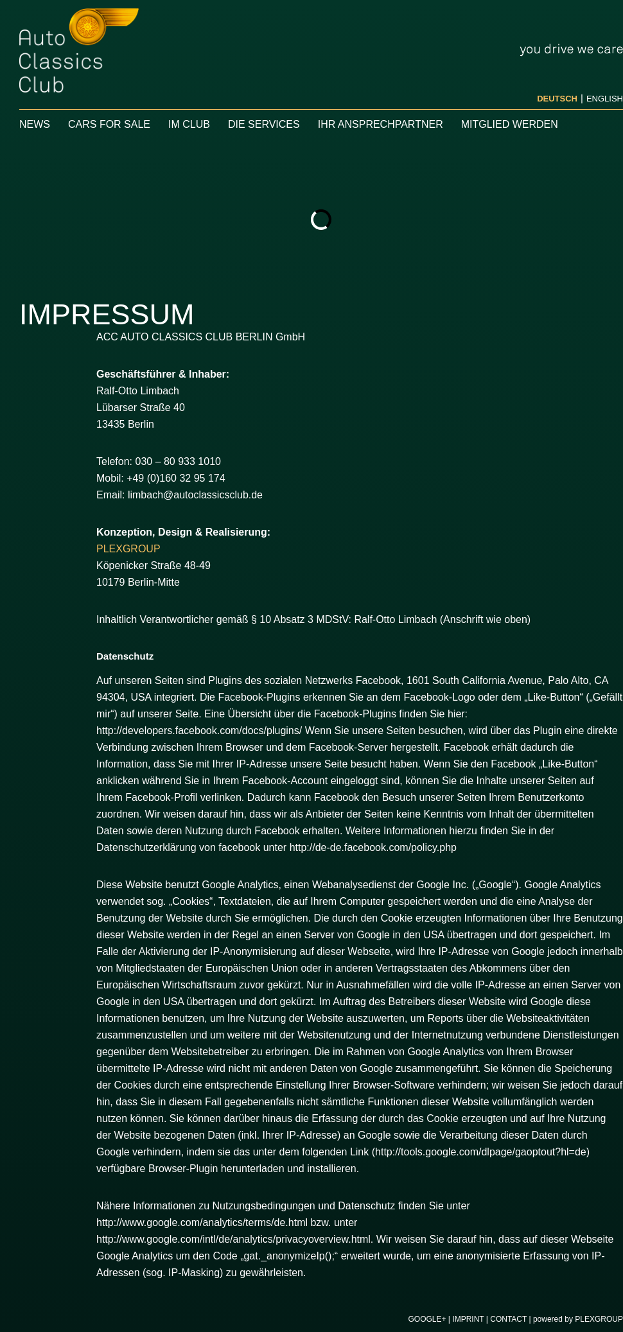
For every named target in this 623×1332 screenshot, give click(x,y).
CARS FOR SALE (109, 124)
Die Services (264, 124)
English (604, 98)
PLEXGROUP (128, 548)
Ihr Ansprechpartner (380, 124)
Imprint (468, 1319)
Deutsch (557, 98)
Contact (508, 1319)
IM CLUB (189, 124)
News (34, 124)
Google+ (427, 1319)
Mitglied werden (509, 124)
